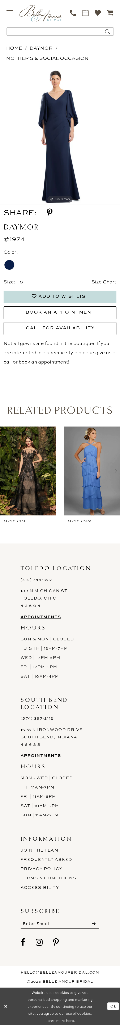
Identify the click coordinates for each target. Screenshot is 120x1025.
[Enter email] (60, 924)
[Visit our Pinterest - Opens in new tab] (56, 942)
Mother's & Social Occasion (47, 58)
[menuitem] (10, 13)
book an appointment (43, 361)
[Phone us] (73, 13)
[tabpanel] (60, 135)
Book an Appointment (60, 312)
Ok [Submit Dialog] (113, 1006)
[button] (10, 13)
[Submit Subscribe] (93, 924)
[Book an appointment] (85, 13)
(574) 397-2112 (37, 718)
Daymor (41, 48)
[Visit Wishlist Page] (98, 13)
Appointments (41, 617)
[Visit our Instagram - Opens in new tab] (39, 942)
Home (14, 48)
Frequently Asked (46, 859)
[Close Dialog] (5, 1006)
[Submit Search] (108, 31)
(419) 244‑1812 (37, 579)
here (70, 1020)
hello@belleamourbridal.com (60, 972)
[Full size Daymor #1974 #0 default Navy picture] (60, 135)
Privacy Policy (42, 868)
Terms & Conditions (48, 878)
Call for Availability (60, 328)
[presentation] (28, 471)
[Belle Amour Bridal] (40, 13)
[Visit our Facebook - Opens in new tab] (23, 942)
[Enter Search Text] (60, 31)
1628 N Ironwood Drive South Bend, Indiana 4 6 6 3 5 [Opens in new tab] (52, 737)
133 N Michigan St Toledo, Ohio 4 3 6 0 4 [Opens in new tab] (44, 598)
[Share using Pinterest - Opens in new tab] (49, 212)
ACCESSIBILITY (40, 887)
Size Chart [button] (103, 281)
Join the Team (40, 850)
